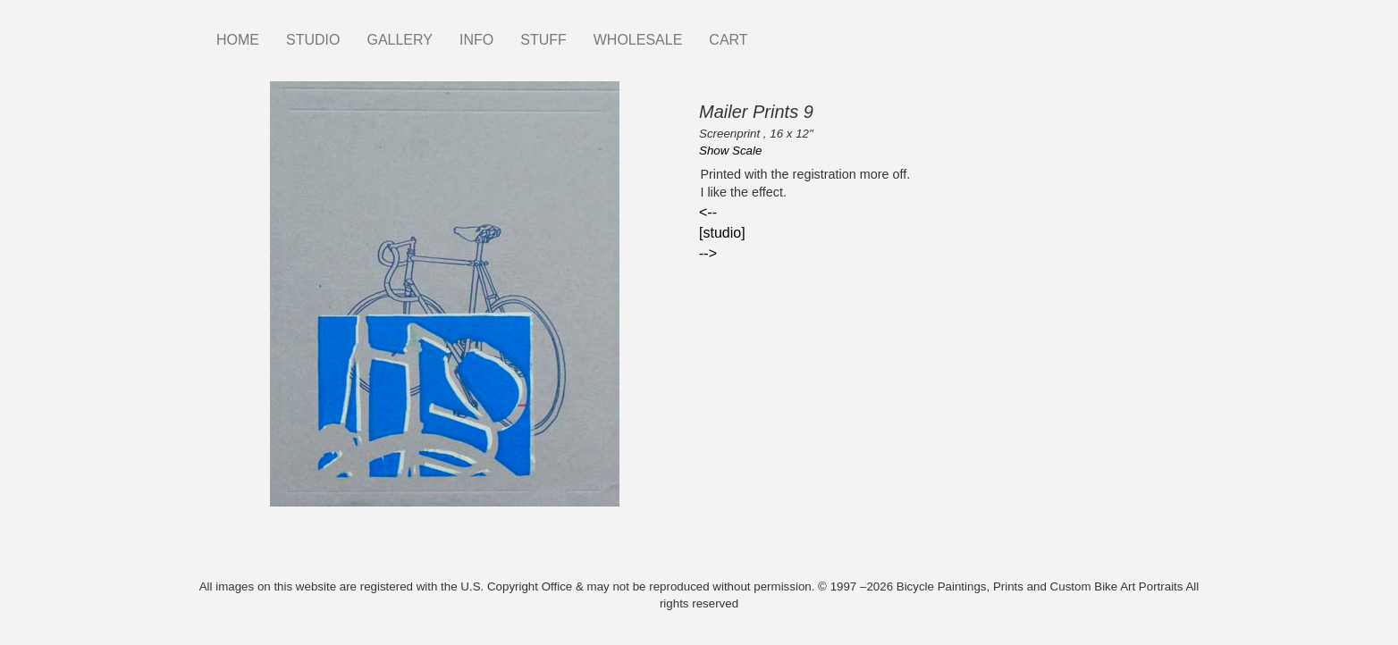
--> (708, 253)
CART (728, 39)
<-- (708, 212)
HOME (237, 39)
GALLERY (399, 39)
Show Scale (730, 150)
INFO (476, 39)
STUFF (543, 39)
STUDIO (313, 39)
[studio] (722, 232)
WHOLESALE (638, 39)
